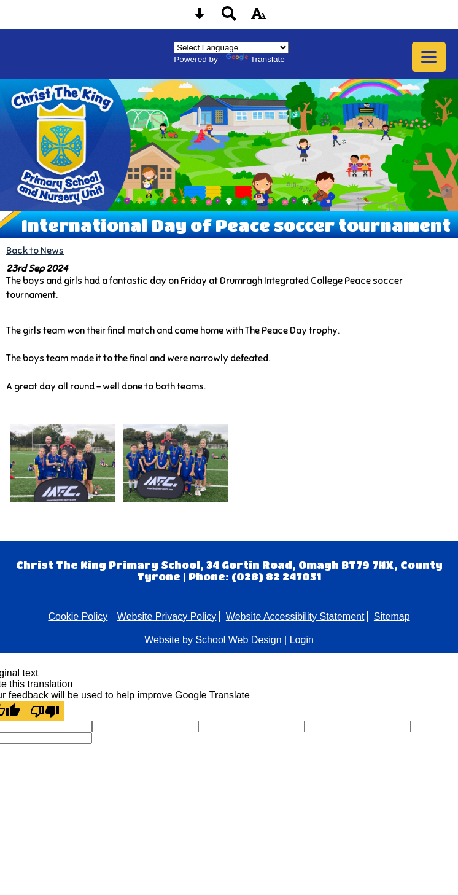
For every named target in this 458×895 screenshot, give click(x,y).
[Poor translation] (44, 711)
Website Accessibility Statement (295, 616)
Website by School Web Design (213, 640)
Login (302, 640)
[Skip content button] (199, 17)
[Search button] (229, 17)
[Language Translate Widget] (231, 47)
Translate (255, 59)
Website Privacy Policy (167, 616)
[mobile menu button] (429, 57)
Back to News (35, 250)
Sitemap (392, 616)
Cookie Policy (77, 616)
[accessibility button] (258, 17)
